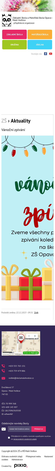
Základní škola (15, 34)
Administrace (17, 459)
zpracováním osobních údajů (25, 439)
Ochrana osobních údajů (12, 456)
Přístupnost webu (33, 456)
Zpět (36, 312)
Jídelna (40, 44)
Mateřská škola (40, 34)
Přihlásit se (38, 429)
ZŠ (4, 120)
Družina (14, 44)
